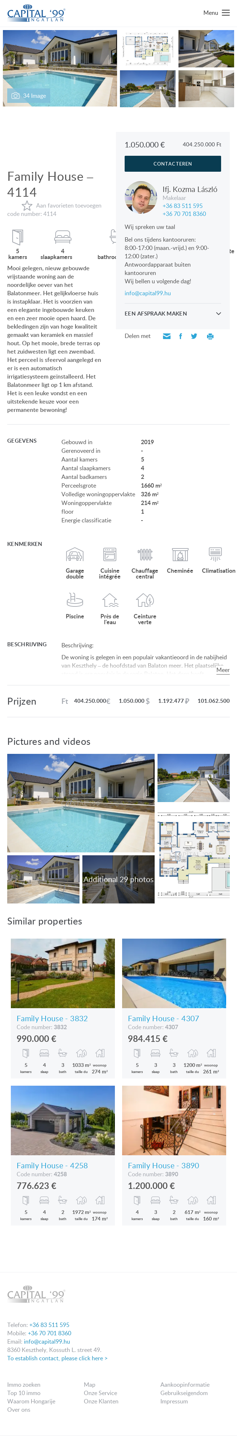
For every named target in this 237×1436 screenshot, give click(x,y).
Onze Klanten (101, 1401)
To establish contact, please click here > (57, 1358)
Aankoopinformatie (185, 1385)
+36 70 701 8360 (184, 213)
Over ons (18, 1410)
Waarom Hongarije (31, 1401)
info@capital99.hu (148, 293)
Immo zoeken (23, 1385)
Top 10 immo (23, 1393)
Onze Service (100, 1393)
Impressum (174, 1401)
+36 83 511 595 (183, 205)
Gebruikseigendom (184, 1393)
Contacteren (173, 163)
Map (89, 1385)
